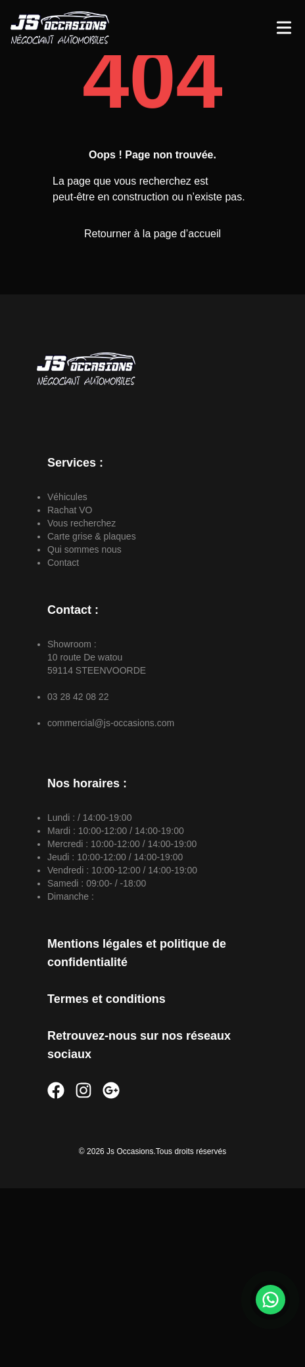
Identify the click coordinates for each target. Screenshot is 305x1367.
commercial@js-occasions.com (110, 723)
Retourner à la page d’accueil (152, 233)
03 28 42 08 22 (77, 696)
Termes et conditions (106, 999)
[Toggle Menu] (283, 27)
